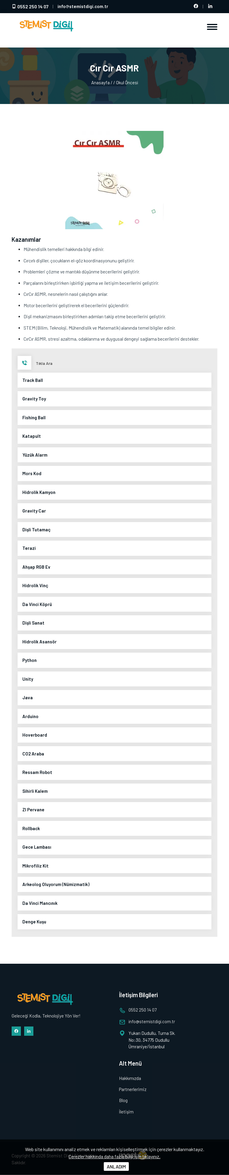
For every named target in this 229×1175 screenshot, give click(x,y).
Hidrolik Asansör (39, 641)
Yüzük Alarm (34, 455)
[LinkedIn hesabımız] (210, 6)
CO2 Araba (33, 753)
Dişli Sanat (33, 622)
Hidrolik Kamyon (38, 492)
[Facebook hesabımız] (196, 6)
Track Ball (32, 380)
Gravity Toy (34, 398)
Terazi (29, 548)
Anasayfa (100, 82)
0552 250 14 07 (30, 6)
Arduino (30, 716)
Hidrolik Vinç (35, 585)
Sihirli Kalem (35, 791)
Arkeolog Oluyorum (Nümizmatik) (55, 884)
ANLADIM (116, 1166)
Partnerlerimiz (132, 1089)
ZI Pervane (33, 809)
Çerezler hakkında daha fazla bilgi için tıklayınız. (114, 1156)
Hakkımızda (130, 1078)
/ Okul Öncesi (125, 82)
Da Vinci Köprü (37, 604)
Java (27, 697)
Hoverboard (34, 735)
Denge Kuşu (34, 921)
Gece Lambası (36, 847)
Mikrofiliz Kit (35, 865)
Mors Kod (31, 473)
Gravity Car (34, 510)
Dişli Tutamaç (36, 529)
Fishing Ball (34, 417)
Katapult (31, 436)
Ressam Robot (37, 772)
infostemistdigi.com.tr (83, 6)
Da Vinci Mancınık (40, 903)
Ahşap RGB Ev (36, 567)
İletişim (126, 1111)
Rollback (31, 828)
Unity (27, 679)
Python (29, 660)
